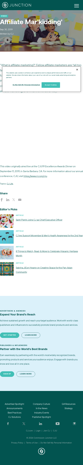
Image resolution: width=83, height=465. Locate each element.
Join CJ (46, 430)
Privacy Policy (17, 442)
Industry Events (41, 412)
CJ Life (10, 183)
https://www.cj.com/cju (35, 176)
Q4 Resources (68, 403)
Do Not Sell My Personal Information (56, 442)
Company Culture (41, 403)
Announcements (14, 408)
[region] (41, 79)
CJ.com (29, 430)
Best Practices (14, 412)
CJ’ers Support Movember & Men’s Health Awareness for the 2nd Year (49, 235)
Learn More (31, 335)
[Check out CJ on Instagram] (74, 423)
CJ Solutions (14, 417)
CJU (55, 430)
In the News (41, 408)
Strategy (69, 408)
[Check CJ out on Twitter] (24, 423)
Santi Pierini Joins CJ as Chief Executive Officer (39, 219)
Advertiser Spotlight (14, 403)
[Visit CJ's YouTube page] (58, 423)
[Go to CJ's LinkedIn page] (40, 423)
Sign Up (7, 374)
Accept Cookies (51, 85)
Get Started (9, 335)
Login (38, 430)
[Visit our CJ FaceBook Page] (8, 423)
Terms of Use (32, 442)
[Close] (77, 70)
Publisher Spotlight (41, 417)
